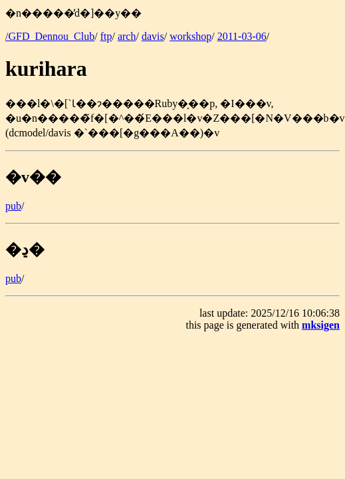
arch (127, 36)
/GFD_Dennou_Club (49, 36)
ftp (106, 36)
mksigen (321, 325)
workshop (190, 36)
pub (13, 206)
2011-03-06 (242, 36)
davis (153, 36)
